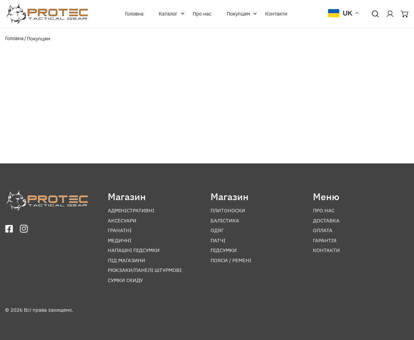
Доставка (326, 220)
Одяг (217, 230)
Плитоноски (228, 210)
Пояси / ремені (231, 260)
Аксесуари (122, 220)
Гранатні (120, 230)
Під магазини (126, 260)
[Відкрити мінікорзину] (404, 14)
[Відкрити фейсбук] (9, 229)
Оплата (322, 230)
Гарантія (325, 240)
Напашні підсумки (134, 250)
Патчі (218, 240)
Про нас (202, 13)
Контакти (276, 13)
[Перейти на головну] (47, 14)
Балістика (225, 220)
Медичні (119, 240)
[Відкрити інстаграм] (24, 229)
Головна (134, 13)
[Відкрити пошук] (375, 14)
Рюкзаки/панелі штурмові (145, 270)
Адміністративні (131, 210)
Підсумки (224, 250)
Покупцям (240, 14)
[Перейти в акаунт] (390, 14)
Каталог (170, 14)
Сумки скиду (125, 280)
